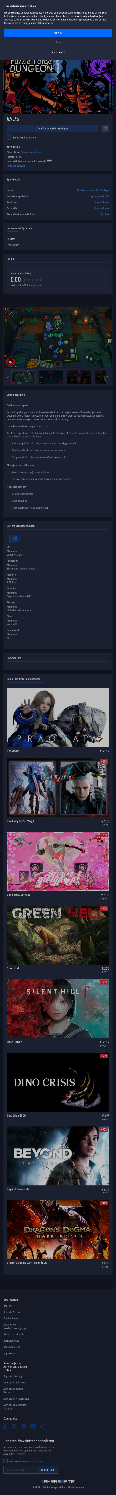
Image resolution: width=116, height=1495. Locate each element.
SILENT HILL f (14, 1042)
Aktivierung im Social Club (16, 1398)
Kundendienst (10, 1318)
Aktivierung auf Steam (14, 1382)
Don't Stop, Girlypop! (19, 895)
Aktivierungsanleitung (32, 152)
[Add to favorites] (105, 128)
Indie (91, 190)
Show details (58, 52)
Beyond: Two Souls (18, 1189)
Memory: (11, 574)
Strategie (104, 190)
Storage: (11, 602)
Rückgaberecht (11, 1340)
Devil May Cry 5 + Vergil (20, 821)
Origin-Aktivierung (12, 1376)
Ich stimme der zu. (26, 1461)
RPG (97, 190)
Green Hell (13, 968)
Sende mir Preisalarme (24, 137)
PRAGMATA (13, 751)
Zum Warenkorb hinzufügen (52, 128)
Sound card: (13, 630)
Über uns (8, 1306)
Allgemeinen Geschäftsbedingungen (15, 1326)
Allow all (58, 33)
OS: (8, 547)
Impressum (9, 1353)
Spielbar (105, 214)
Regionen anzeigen (16, 165)
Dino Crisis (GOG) (17, 1115)
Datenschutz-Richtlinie (31, 1461)
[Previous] (8, 377)
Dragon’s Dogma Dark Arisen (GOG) (27, 1263)
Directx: (11, 616)
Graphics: (12, 588)
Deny (58, 42)
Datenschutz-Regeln (13, 1334)
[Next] (108, 377)
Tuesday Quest (101, 202)
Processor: (12, 561)
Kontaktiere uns (11, 1347)
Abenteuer (82, 190)
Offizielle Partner (11, 1312)
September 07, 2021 (99, 196)
